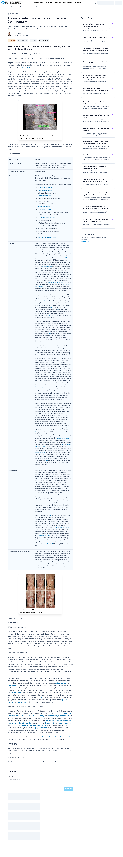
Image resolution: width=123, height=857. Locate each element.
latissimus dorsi (16, 692)
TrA (49, 334)
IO (55, 334)
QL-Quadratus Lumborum (46, 217)
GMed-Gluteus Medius (45, 190)
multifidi (46, 389)
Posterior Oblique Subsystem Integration (56, 737)
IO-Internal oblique (44, 206)
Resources (79, 3)
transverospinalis (41, 387)
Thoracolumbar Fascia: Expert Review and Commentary (26, 7)
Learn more (85, 241)
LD (38, 301)
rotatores (38, 389)
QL (67, 321)
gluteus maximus (61, 683)
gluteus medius (13, 685)
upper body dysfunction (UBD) (33, 716)
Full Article (26, 67)
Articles (5, 7)
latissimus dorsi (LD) (61, 258)
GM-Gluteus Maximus (45, 187)
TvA (23, 688)
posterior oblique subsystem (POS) (33, 725)
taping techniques (40, 728)
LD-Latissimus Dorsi (44, 196)
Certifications (38, 3)
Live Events (68, 3)
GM (67, 446)
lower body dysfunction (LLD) (58, 716)
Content (49, 3)
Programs (58, 3)
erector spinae (47, 266)
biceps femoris (40, 452)
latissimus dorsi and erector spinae (59, 720)
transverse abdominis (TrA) (57, 282)
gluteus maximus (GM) (62, 527)
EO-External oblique (44, 209)
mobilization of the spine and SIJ (20, 723)
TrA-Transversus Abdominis (47, 237)
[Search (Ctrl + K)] (94, 2)
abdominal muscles (44, 536)
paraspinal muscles (63, 438)
